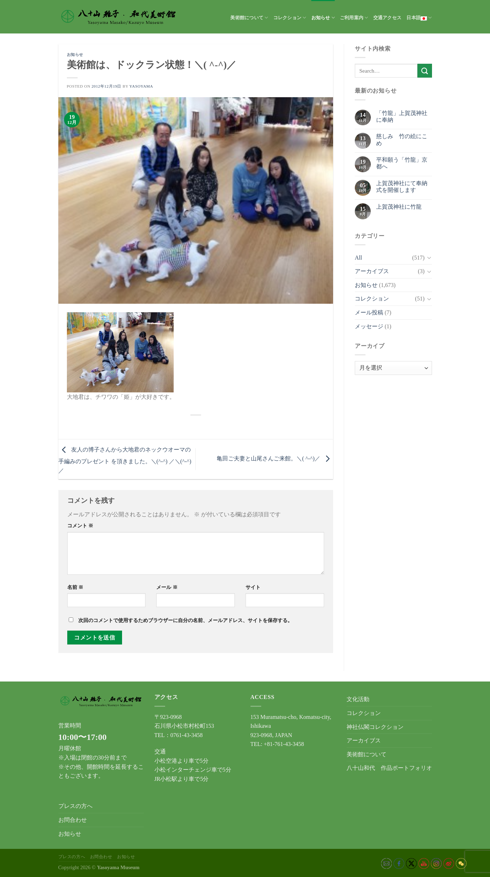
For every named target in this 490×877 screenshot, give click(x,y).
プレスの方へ (75, 806)
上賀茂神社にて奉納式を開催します (401, 186)
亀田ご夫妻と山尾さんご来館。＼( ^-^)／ (275, 458)
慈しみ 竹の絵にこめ (401, 139)
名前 (75, 587)
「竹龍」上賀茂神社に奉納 (401, 116)
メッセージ (369, 326)
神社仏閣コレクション (375, 727)
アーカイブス (372, 271)
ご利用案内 (354, 17)
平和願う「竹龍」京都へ (401, 163)
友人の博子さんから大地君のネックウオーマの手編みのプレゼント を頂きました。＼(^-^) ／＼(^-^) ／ (124, 460)
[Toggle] (429, 257)
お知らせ (323, 17)
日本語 (419, 18)
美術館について (249, 17)
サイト (253, 587)
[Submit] (424, 71)
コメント (80, 525)
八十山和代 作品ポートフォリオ (389, 768)
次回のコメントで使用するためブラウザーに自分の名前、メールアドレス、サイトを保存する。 (185, 620)
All (358, 258)
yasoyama (141, 86)
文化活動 (358, 699)
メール (167, 587)
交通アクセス (387, 17)
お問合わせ (72, 820)
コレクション (289, 17)
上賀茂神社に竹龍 (399, 207)
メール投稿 (369, 312)
